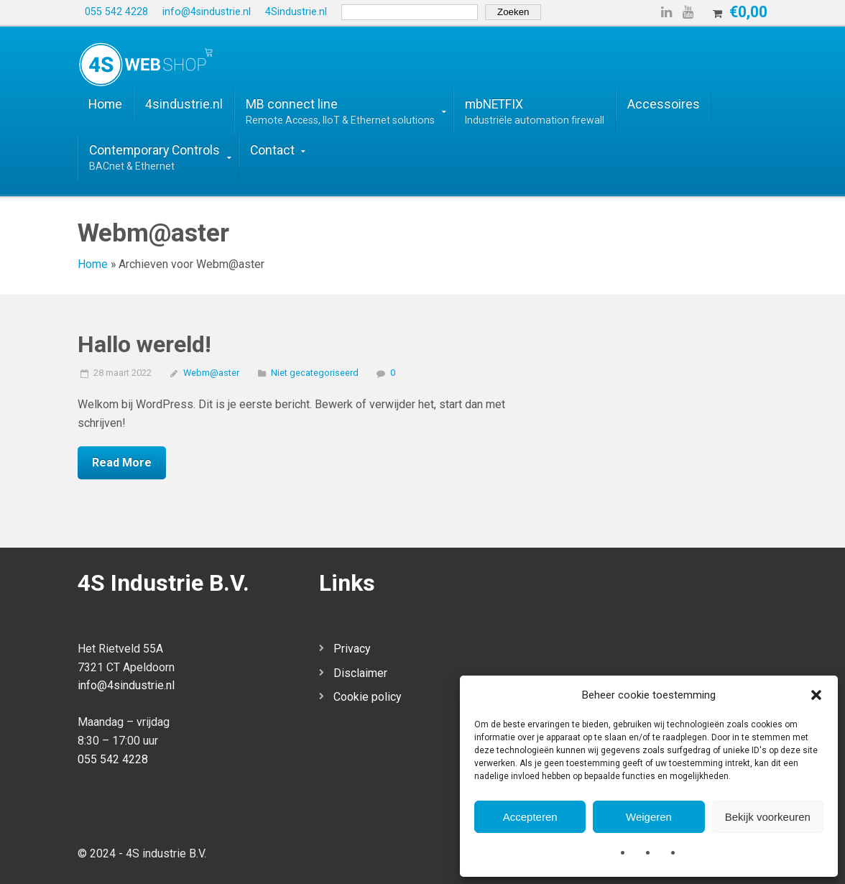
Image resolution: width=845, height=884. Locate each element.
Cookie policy (367, 697)
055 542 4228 (113, 759)
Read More (122, 462)
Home (93, 264)
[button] (816, 695)
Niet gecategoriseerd (315, 372)
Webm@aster (211, 372)
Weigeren (649, 817)
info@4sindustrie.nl (126, 685)
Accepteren (530, 817)
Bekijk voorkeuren (768, 817)
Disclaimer (360, 673)
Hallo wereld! (144, 344)
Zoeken (513, 11)
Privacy (352, 648)
